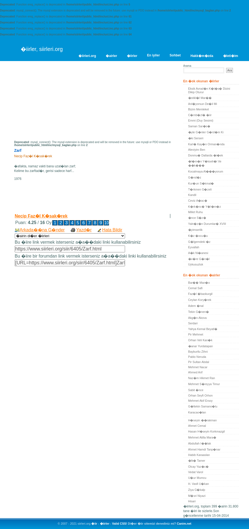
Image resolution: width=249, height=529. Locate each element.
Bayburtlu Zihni (198, 351)
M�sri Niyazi (197, 495)
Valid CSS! (119, 523)
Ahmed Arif (195, 372)
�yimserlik (195, 229)
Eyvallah (193, 247)
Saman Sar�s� (199, 126)
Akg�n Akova (197, 317)
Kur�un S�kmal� (201, 183)
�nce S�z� (197, 217)
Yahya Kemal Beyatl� (202, 329)
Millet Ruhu (195, 212)
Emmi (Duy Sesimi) (200, 120)
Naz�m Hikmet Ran (201, 378)
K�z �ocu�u (198, 235)
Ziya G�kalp (196, 489)
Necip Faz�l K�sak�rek (41, 216)
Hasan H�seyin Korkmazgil (206, 431)
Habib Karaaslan (199, 455)
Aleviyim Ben (196, 149)
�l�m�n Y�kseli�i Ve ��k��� (204, 163)
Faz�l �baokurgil (200, 293)
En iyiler (153, 55)
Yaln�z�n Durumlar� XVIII (207, 223)
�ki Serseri (196, 138)
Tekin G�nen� (198, 311)
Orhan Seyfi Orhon (200, 395)
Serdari (193, 323)
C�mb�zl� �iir (200, 115)
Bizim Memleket (198, 109)
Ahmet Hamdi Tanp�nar (204, 449)
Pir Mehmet (195, 334)
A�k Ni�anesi (198, 253)
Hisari (192, 501)
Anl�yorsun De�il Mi (202, 103)
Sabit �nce (196, 390)
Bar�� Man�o (199, 282)
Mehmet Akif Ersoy (200, 400)
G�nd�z (194, 177)
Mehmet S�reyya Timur (204, 384)
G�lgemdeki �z (199, 241)
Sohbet (175, 55)
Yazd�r (84, 230)
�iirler (132, 56)
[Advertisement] (60, 102)
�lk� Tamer (196, 460)
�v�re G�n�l (199, 259)
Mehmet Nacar (198, 367)
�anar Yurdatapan (200, 346)
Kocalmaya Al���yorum (205, 171)
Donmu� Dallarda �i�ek (205, 155)
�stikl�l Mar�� (200, 97)
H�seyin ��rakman (202, 420)
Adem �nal (196, 305)
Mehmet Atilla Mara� (202, 437)
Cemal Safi (195, 288)
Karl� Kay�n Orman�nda (206, 144)
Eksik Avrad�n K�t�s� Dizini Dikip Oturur (209, 90)
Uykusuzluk (195, 264)
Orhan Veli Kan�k (200, 340)
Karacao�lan (197, 412)
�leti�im (230, 56)
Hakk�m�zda (201, 56)
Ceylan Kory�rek (199, 299)
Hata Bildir (112, 230)
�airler (111, 56)
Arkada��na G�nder (42, 230)
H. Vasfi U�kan (198, 483)
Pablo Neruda (197, 356)
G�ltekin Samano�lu (202, 406)
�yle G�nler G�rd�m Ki (206, 132)
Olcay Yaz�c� (198, 466)
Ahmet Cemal (197, 425)
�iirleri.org (87, 56)
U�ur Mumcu (197, 477)
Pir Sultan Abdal (198, 362)
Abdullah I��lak (199, 443)
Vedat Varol (195, 472)
